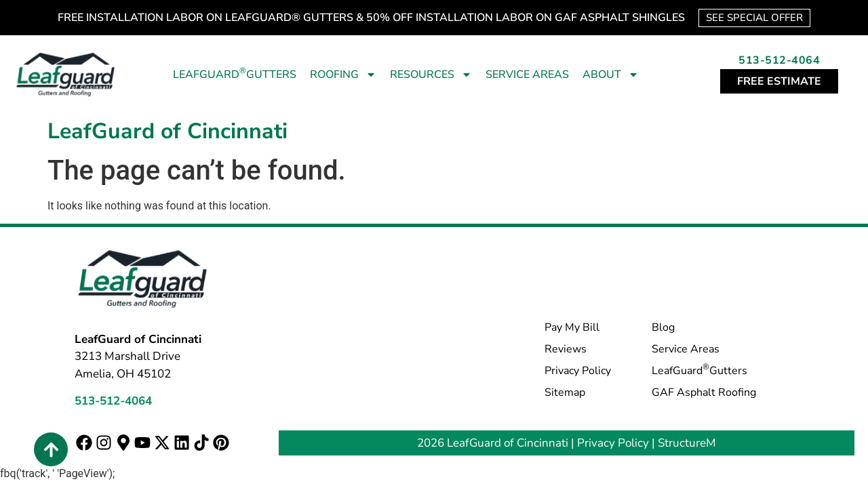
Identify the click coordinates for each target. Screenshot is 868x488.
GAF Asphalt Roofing (704, 392)
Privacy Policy (578, 370)
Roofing (343, 74)
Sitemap (565, 392)
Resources (431, 74)
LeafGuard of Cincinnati (167, 131)
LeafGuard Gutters (234, 73)
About (611, 74)
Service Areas (527, 74)
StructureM (687, 443)
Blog (663, 327)
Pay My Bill (572, 327)
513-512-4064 (779, 60)
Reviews (566, 349)
